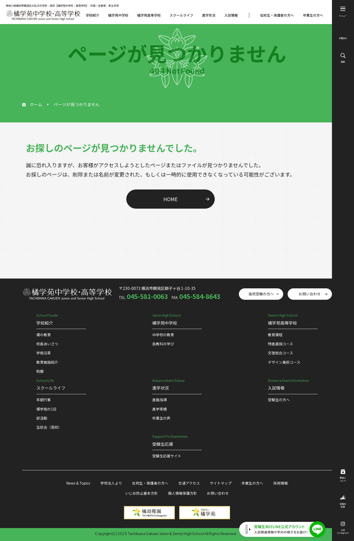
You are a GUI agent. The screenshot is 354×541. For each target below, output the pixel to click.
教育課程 (275, 334)
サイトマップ (221, 483)
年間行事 (43, 399)
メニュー (343, 12)
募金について (342, 475)
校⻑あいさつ (47, 343)
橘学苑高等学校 (149, 15)
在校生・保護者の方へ (277, 15)
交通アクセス (189, 483)
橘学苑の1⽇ (46, 409)
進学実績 (159, 409)
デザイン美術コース (284, 362)
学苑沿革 (43, 352)
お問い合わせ (310, 293)
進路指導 (159, 399)
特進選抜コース (280, 343)
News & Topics (78, 483)
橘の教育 (43, 334)
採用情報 (280, 483)
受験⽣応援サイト (166, 455)
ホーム (36, 104)
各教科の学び (163, 343)
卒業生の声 (161, 418)
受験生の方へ (279, 399)
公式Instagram (343, 528)
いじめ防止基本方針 (141, 493)
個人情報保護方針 (182, 493)
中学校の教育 (163, 334)
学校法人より (111, 483)
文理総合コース (280, 352)
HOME (170, 198)
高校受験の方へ (261, 293)
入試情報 (231, 15)
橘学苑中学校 (118, 15)
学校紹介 (92, 15)
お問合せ (343, 35)
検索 (343, 58)
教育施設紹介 (47, 362)
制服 (40, 371)
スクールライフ (181, 15)
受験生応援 (342, 501)
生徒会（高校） (49, 427)
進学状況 (209, 15)
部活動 (41, 418)
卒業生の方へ (313, 15)
